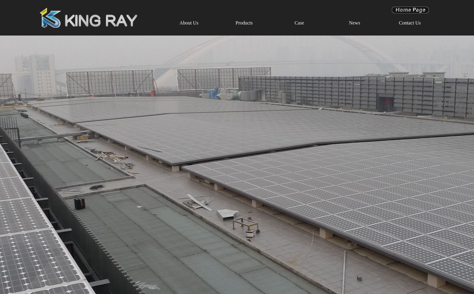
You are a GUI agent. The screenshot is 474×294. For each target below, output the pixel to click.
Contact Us (410, 23)
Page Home (410, 10)
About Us (189, 23)
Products (244, 23)
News (354, 23)
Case (299, 23)
